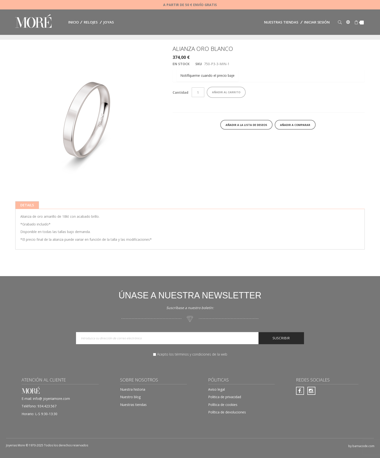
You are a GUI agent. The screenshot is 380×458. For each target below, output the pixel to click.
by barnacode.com (361, 446)
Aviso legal (216, 389)
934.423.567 (47, 406)
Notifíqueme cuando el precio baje (207, 75)
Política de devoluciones (227, 412)
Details (27, 205)
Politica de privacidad (224, 397)
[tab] (27, 205)
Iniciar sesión (317, 22)
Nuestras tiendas (281, 22)
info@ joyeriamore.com (51, 398)
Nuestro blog (130, 397)
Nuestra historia (132, 389)
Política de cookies (222, 404)
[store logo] (33, 21)
